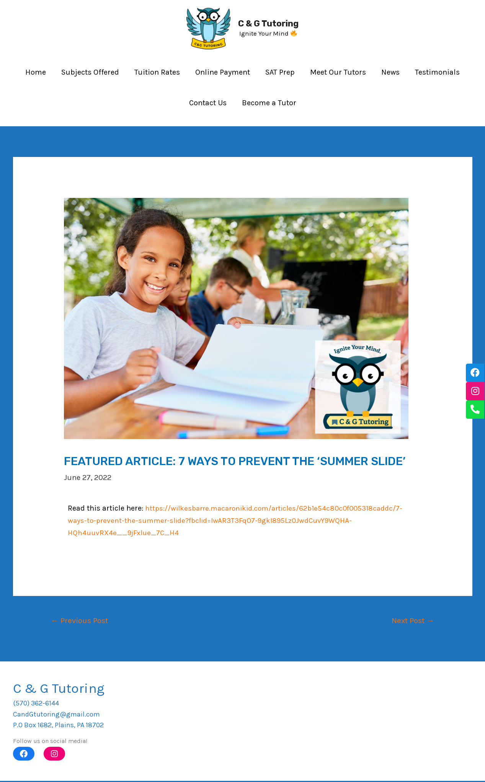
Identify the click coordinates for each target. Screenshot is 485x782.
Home (35, 72)
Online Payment (222, 72)
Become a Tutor (269, 102)
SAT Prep (280, 72)
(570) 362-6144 (36, 704)
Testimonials (437, 72)
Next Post (411, 620)
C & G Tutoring (268, 23)
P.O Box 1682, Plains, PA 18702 (58, 726)
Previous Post (81, 620)
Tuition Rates (157, 72)
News (390, 72)
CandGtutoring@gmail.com (56, 715)
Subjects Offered (90, 72)
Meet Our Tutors (338, 72)
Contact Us (208, 102)
